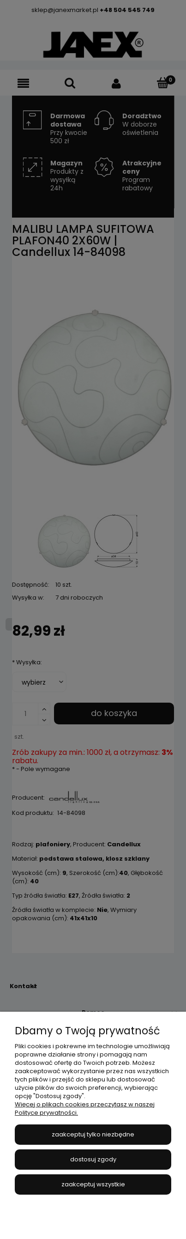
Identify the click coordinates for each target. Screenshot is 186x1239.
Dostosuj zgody (93, 1159)
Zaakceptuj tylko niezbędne (93, 1134)
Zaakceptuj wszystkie (93, 1184)
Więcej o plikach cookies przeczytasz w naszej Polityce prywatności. (85, 1108)
